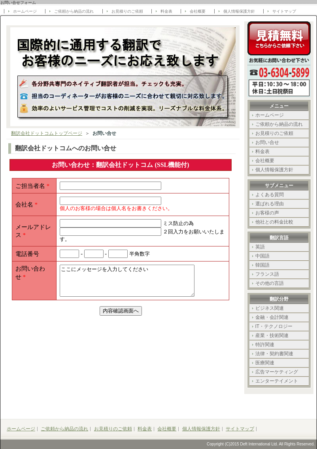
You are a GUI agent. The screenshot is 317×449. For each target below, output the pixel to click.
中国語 (262, 256)
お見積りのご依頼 (127, 11)
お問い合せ (267, 142)
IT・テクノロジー (274, 326)
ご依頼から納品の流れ (74, 11)
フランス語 (267, 274)
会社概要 (198, 11)
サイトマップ (284, 11)
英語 (260, 247)
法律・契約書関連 (274, 353)
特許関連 (264, 344)
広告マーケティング (276, 372)
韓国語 (262, 265)
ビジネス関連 (269, 308)
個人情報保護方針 (239, 11)
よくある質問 (269, 194)
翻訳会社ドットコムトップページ (46, 133)
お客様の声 (267, 213)
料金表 (166, 11)
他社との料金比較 (274, 222)
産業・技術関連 (272, 335)
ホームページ (25, 11)
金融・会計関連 (272, 317)
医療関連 (264, 363)
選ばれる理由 (269, 204)
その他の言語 (269, 283)
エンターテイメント (276, 381)
